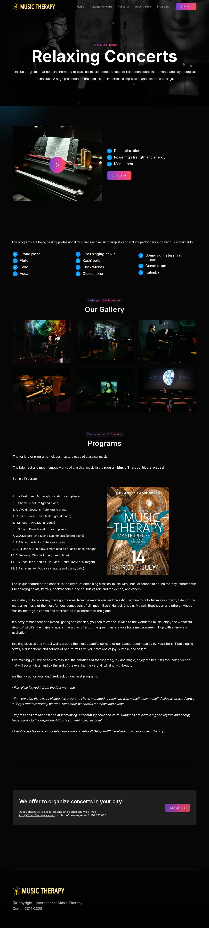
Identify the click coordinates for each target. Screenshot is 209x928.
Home (80, 6)
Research (123, 6)
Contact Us (186, 6)
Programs (163, 6)
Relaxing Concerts (101, 6)
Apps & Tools (143, 6)
